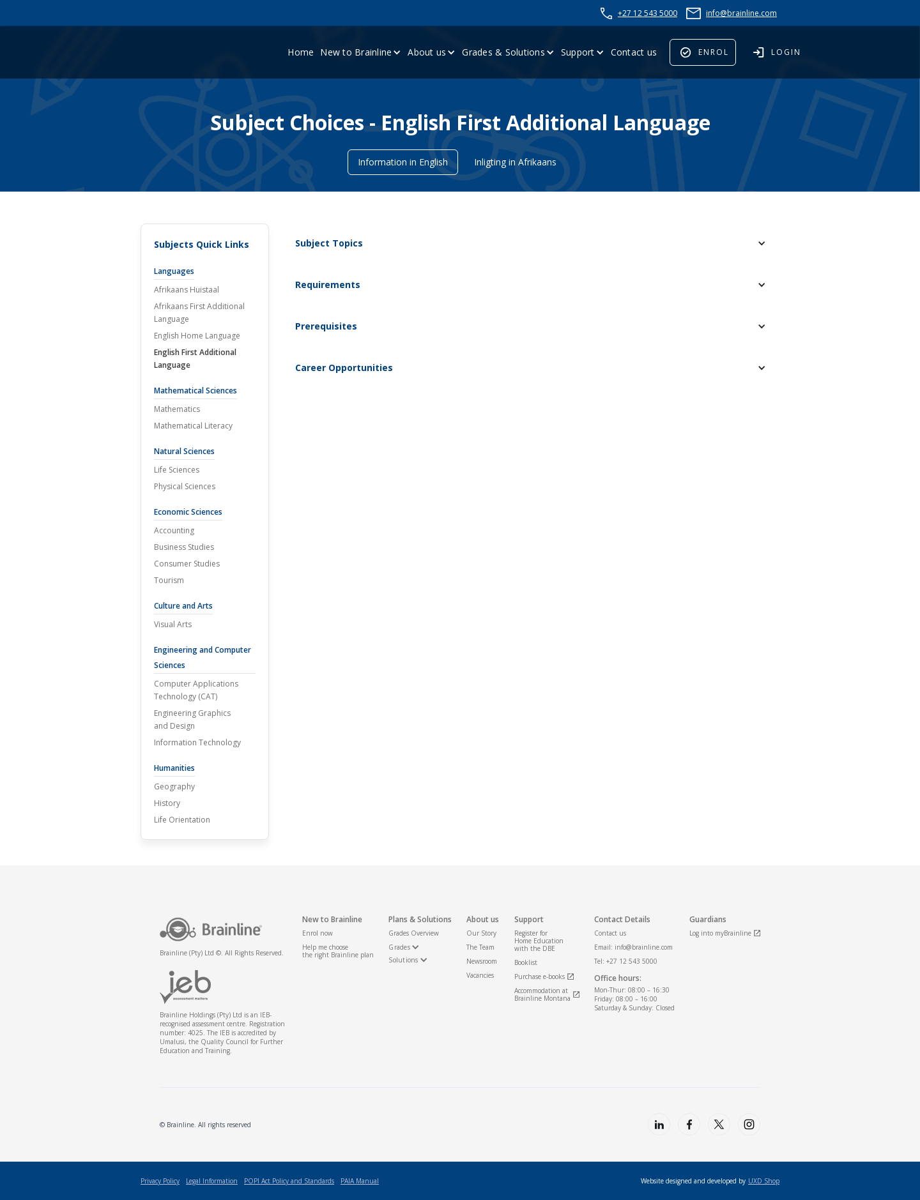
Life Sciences (176, 469)
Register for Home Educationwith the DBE (539, 940)
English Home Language (197, 335)
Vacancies (480, 975)
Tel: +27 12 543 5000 (625, 961)
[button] (360, 52)
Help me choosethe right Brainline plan (338, 951)
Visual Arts (173, 624)
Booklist (525, 962)
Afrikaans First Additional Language (199, 312)
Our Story (481, 933)
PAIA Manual (360, 1180)
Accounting (174, 530)
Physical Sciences (184, 486)
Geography (174, 786)
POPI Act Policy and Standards (289, 1180)
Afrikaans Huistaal (186, 289)
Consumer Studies (187, 563)
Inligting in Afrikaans (515, 162)
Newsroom (481, 961)
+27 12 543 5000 (647, 13)
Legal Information (212, 1180)
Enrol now (317, 933)
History (167, 803)
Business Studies (184, 547)
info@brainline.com (741, 13)
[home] (172, 52)
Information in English (403, 162)
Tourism (169, 580)
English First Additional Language (195, 358)
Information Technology (197, 742)
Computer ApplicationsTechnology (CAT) (196, 690)
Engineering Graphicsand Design (192, 719)
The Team (480, 947)
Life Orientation (182, 819)
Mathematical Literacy (193, 425)
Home (301, 52)
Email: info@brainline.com (633, 947)
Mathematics (177, 409)
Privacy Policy (160, 1180)
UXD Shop (763, 1180)
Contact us (634, 52)
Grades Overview (413, 933)
